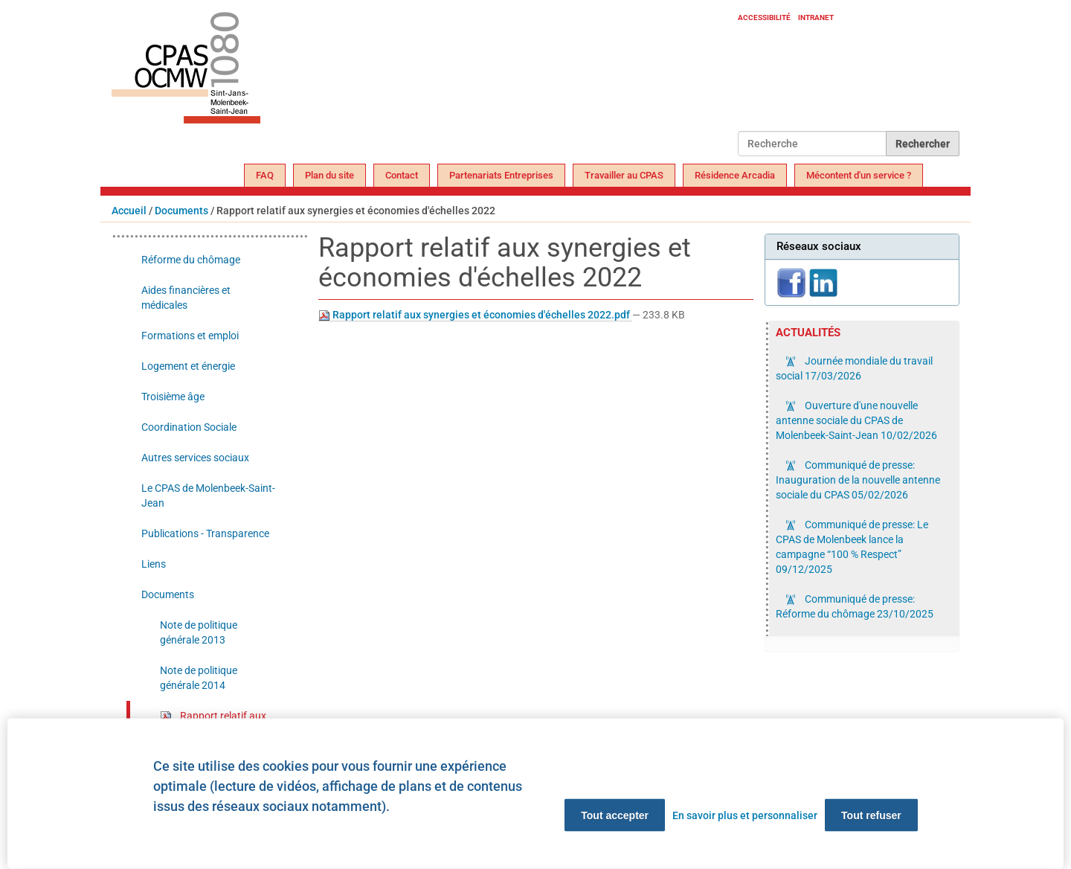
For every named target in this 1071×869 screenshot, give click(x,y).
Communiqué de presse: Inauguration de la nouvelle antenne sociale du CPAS (858, 480)
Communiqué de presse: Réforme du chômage (854, 606)
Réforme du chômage (190, 260)
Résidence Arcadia (735, 175)
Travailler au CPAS (624, 175)
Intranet (816, 17)
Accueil (129, 211)
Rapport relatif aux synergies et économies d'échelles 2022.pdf (475, 315)
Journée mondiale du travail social (854, 368)
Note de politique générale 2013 (198, 632)
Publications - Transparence (205, 533)
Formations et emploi (190, 335)
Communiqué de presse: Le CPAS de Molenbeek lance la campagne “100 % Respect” (852, 547)
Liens (153, 564)
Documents (181, 211)
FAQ (265, 175)
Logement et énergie (188, 366)
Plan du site (329, 175)
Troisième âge (173, 397)
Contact (401, 175)
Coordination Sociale (189, 427)
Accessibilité (764, 17)
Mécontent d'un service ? (858, 175)
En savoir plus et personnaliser (744, 815)
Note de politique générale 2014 (198, 677)
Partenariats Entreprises (501, 175)
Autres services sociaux (195, 458)
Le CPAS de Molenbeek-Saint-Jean (208, 495)
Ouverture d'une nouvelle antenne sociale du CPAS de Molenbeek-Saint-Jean (856, 420)
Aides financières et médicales (186, 297)
